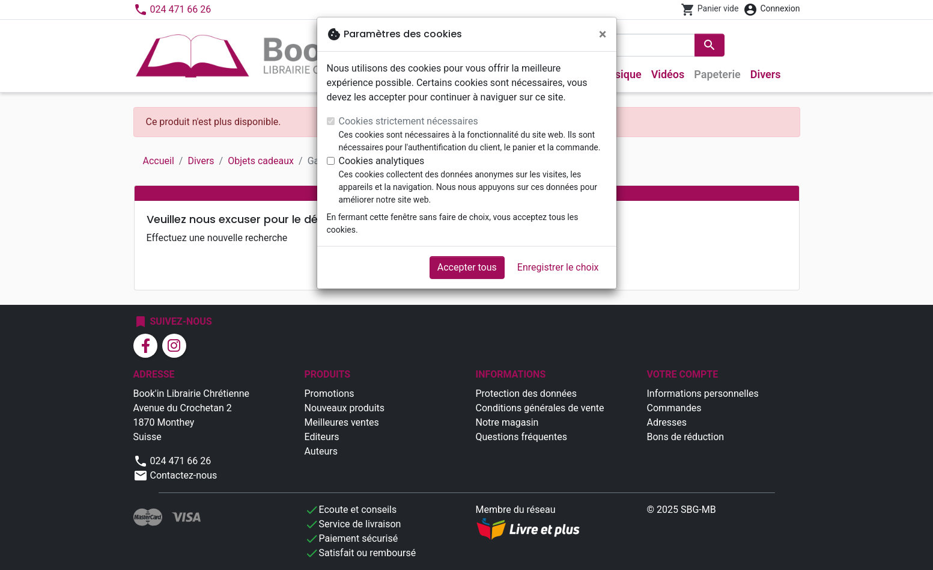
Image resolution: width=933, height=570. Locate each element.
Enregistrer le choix (558, 267)
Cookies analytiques (382, 161)
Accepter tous (467, 267)
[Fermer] (602, 34)
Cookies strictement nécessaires (408, 121)
